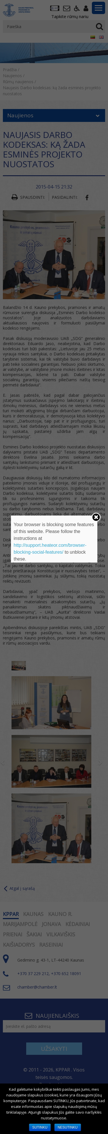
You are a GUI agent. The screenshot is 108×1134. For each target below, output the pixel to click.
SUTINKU (40, 1127)
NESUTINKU (67, 1127)
